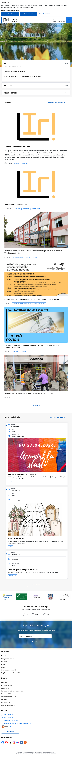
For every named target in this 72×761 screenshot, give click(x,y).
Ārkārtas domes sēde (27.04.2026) (17, 147)
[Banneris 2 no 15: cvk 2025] (21, 597)
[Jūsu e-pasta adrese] (35, 636)
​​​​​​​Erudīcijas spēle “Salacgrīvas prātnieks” (23, 570)
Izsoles (3, 667)
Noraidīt (10, 14)
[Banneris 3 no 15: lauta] (36, 597)
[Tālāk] (68, 597)
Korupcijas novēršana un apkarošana (12, 691)
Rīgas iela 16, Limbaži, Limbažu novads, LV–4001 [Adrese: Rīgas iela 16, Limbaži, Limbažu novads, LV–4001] (18, 723)
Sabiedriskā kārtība (7, 694)
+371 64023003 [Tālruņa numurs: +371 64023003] (8, 715)
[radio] (25, 614)
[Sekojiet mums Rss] (25, 742)
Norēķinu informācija (7, 659)
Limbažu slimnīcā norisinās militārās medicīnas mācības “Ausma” (29, 394)
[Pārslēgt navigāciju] (69, 20)
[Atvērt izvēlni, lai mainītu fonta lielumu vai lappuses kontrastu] (61, 20)
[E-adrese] (4, 726)
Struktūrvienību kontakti (8, 670)
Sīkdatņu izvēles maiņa (8, 705)
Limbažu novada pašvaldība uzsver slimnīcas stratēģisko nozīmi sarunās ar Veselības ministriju (33, 252)
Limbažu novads (36, 208)
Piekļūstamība (5, 688)
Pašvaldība (23, 351)
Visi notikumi (36, 585)
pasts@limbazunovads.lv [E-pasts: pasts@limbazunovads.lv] (11, 720)
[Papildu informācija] (10, 726)
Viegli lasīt (4, 682)
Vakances (4, 661)
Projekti (3, 664)
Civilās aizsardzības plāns (8, 696)
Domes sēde (25, 163)
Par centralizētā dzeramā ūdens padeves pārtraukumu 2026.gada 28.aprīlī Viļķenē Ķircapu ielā (33, 346)
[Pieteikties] (35, 642)
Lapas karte (4, 699)
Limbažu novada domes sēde (15, 205)
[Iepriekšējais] (3, 597)
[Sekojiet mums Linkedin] (21, 742)
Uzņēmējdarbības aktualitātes (37, 303)
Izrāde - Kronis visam (16, 539)
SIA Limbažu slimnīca (18, 257)
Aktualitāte (16, 163)
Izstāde (10, 482)
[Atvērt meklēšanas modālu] (54, 20)
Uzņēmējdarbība (23, 303)
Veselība (35, 257)
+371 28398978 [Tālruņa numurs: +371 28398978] (8, 717)
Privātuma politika (6, 685)
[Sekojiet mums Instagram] (14, 742)
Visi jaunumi (36, 405)
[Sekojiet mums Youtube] (6, 742)
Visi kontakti (10, 731)
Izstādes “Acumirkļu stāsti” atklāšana (22, 474)
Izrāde (10, 546)
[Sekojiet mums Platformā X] (10, 742)
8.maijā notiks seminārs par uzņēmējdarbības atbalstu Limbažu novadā (31, 299)
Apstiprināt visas (29, 14)
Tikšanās (28, 257)
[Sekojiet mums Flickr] (17, 742)
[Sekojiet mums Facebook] (2, 742)
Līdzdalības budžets (7, 702)
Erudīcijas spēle (12, 575)
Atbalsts (15, 303)
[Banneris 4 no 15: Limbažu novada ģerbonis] (50, 597)
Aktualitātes (17, 208)
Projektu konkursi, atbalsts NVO (10, 673)
